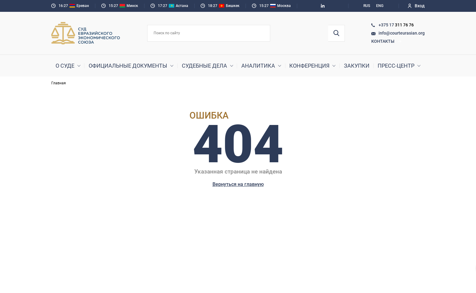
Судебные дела (204, 65)
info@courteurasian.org (402, 33)
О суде (65, 65)
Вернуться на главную (238, 184)
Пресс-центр (396, 65)
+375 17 (387, 24)
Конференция (309, 65)
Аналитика (258, 65)
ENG (379, 6)
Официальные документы (128, 65)
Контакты (386, 41)
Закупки (356, 65)
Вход (416, 5)
